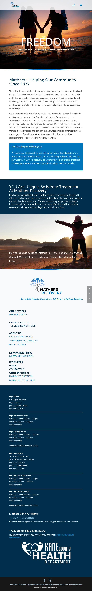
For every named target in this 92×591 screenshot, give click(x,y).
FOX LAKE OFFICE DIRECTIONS (22, 380)
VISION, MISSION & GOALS (20, 336)
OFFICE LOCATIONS (17, 344)
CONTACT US (16, 369)
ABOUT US (15, 333)
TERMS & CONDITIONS (22, 325)
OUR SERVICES (17, 311)
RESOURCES (16, 362)
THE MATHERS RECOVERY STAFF (23, 340)
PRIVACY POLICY (19, 322)
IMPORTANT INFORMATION (21, 356)
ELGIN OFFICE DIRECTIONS (21, 376)
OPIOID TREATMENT (18, 314)
